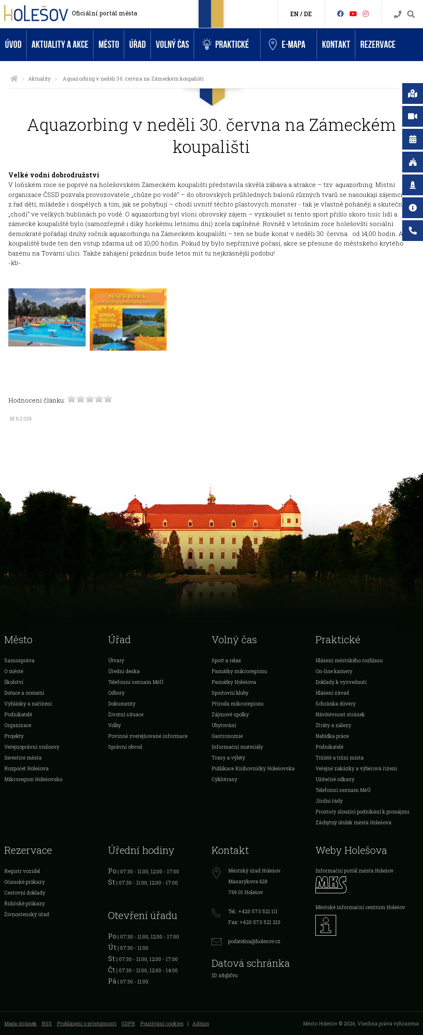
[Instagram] (366, 13)
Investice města (23, 757)
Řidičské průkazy (24, 903)
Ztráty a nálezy (333, 725)
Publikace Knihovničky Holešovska (253, 768)
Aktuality (39, 78)
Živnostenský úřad (26, 914)
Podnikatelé (18, 714)
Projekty (14, 736)
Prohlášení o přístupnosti (86, 1023)
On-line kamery (333, 671)
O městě (13, 671)
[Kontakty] (397, 14)
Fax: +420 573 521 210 (254, 922)
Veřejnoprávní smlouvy (31, 746)
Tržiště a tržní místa (339, 757)
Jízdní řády (329, 800)
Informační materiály (237, 746)
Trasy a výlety (228, 757)
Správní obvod (125, 746)
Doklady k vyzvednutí (340, 682)
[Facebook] (340, 13)
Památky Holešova (234, 682)
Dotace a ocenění (24, 692)
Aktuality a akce (60, 45)
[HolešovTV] (353, 13)
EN (294, 14)
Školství (13, 682)
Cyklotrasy (224, 779)
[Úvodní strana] (14, 78)
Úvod (13, 45)
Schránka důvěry (335, 703)
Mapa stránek (20, 1023)
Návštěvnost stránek (340, 714)
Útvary (116, 660)
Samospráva (19, 660)
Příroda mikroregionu (237, 703)
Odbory (116, 692)
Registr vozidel (22, 871)
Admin (200, 1023)
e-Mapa (287, 45)
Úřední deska (124, 671)
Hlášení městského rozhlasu (349, 660)
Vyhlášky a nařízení (28, 703)
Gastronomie (227, 736)
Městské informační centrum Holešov (360, 907)
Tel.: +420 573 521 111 (253, 911)
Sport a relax (226, 660)
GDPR (128, 1023)
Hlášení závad (332, 692)
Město (108, 45)
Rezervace (378, 45)
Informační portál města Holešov (354, 870)
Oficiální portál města (104, 13)
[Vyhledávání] (411, 14)
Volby (114, 725)
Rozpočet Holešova (26, 768)
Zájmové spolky (230, 714)
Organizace (17, 725)
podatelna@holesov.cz (254, 941)
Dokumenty (121, 703)
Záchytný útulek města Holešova (353, 822)
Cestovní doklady (24, 892)
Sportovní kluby (230, 692)
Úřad (137, 45)
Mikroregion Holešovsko (33, 779)
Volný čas (172, 45)
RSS (47, 1023)
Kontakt (336, 45)
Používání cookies (162, 1023)
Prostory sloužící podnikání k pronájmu (362, 811)
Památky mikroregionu (239, 671)
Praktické (225, 44)
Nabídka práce (332, 736)
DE (308, 14)
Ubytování (224, 725)
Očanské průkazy (24, 881)
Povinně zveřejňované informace (147, 736)
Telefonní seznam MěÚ (135, 682)
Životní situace (125, 714)
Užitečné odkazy (334, 779)
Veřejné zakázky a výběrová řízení (356, 768)
